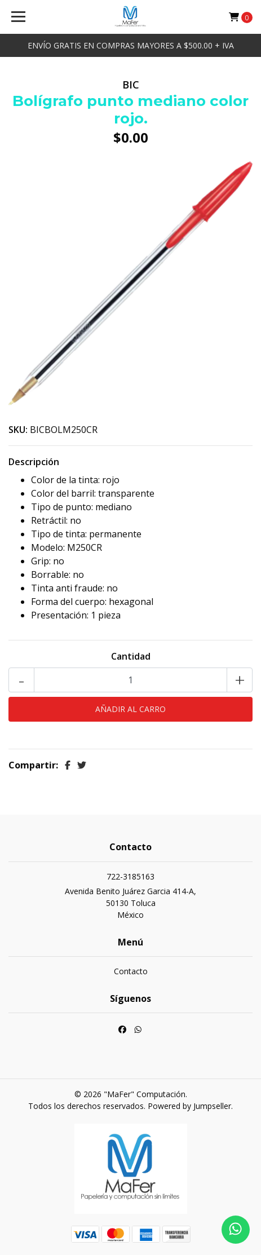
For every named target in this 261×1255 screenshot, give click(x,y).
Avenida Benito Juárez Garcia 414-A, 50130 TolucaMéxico (130, 903)
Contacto (131, 971)
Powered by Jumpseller (189, 1106)
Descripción (33, 462)
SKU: (18, 429)
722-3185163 (130, 876)
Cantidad (131, 656)
